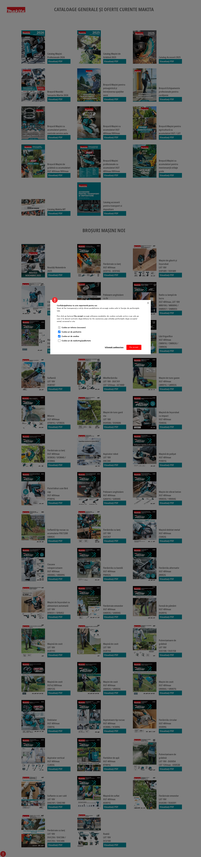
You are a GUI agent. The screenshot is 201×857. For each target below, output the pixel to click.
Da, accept (134, 347)
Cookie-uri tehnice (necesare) (74, 328)
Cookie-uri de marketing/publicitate (76, 341)
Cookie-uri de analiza (70, 336)
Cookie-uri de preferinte (71, 332)
